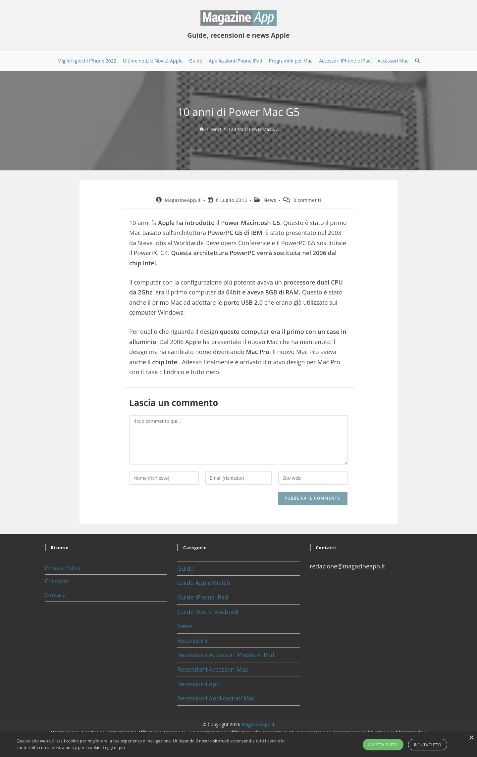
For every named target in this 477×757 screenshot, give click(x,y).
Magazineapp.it (257, 724)
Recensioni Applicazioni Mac (216, 698)
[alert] (238, 744)
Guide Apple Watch (203, 583)
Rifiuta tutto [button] (427, 744)
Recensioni (192, 641)
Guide (185, 568)
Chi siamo (58, 581)
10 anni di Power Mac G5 (253, 129)
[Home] (201, 129)
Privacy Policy (62, 567)
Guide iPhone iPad (202, 597)
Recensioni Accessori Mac (212, 669)
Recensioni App (198, 684)
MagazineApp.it (183, 200)
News (270, 200)
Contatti (55, 595)
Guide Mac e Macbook (208, 612)
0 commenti (307, 200)
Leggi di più (114, 747)
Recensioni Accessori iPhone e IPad (225, 655)
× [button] (471, 737)
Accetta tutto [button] (383, 744)
